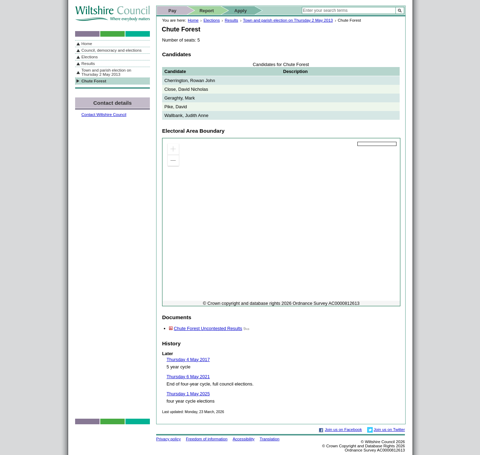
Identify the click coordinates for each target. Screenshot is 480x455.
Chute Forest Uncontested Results (208, 328)
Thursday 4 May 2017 (188, 359)
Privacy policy (168, 439)
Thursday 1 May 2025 (188, 393)
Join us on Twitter (389, 429)
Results (231, 20)
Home (193, 20)
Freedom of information (206, 439)
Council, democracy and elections (111, 50)
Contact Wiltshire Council (103, 114)
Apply (240, 10)
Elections (211, 20)
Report (206, 10)
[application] (281, 222)
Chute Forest (93, 81)
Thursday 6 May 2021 (188, 376)
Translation (269, 439)
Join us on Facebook (343, 429)
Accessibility (244, 439)
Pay (172, 10)
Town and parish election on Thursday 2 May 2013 (288, 20)
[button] (173, 149)
